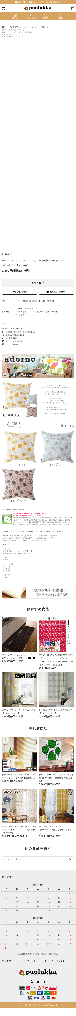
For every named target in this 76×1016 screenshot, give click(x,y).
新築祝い (12, 34)
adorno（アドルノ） (16, 36)
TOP (3, 30)
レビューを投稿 (10, 344)
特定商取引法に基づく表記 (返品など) (18, 332)
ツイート (6, 324)
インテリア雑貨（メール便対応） (21, 32)
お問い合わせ (19, 291)
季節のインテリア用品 (17, 30)
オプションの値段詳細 (12, 329)
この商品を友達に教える (13, 335)
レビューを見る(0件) (12, 341)
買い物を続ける (10, 338)
